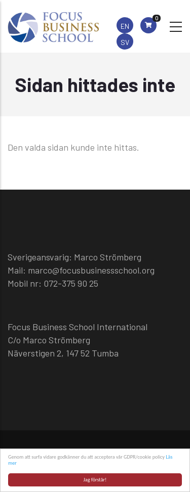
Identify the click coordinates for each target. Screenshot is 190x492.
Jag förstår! (95, 479)
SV (125, 42)
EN (125, 26)
